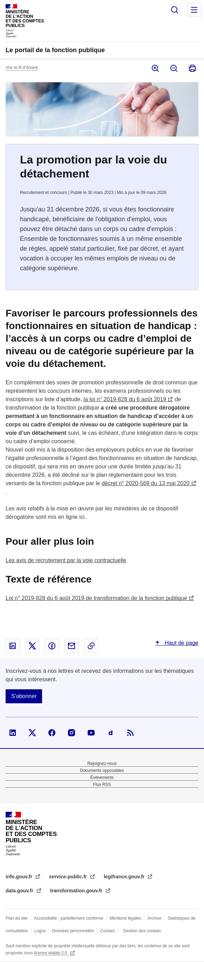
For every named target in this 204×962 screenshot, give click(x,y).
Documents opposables (102, 770)
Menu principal (194, 10)
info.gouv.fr (20, 876)
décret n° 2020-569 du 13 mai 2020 (146, 483)
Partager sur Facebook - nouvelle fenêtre (52, 646)
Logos (40, 930)
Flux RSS (102, 784)
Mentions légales (125, 918)
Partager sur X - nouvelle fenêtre (32, 646)
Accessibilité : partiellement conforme (68, 918)
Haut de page (180, 643)
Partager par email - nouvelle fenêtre (71, 646)
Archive (155, 918)
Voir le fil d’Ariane (22, 67)
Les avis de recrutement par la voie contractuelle (66, 560)
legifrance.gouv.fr (125, 876)
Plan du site (17, 918)
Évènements (102, 777)
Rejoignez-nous (101, 763)
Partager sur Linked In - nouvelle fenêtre (13, 646)
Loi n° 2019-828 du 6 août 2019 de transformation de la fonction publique (96, 598)
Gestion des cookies (142, 930)
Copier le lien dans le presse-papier (91, 646)
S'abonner (23, 696)
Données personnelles (73, 930)
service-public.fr (68, 876)
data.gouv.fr (20, 890)
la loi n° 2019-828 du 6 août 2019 (124, 399)
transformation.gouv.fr (77, 890)
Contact (107, 930)
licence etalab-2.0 (51, 952)
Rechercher (175, 10)
